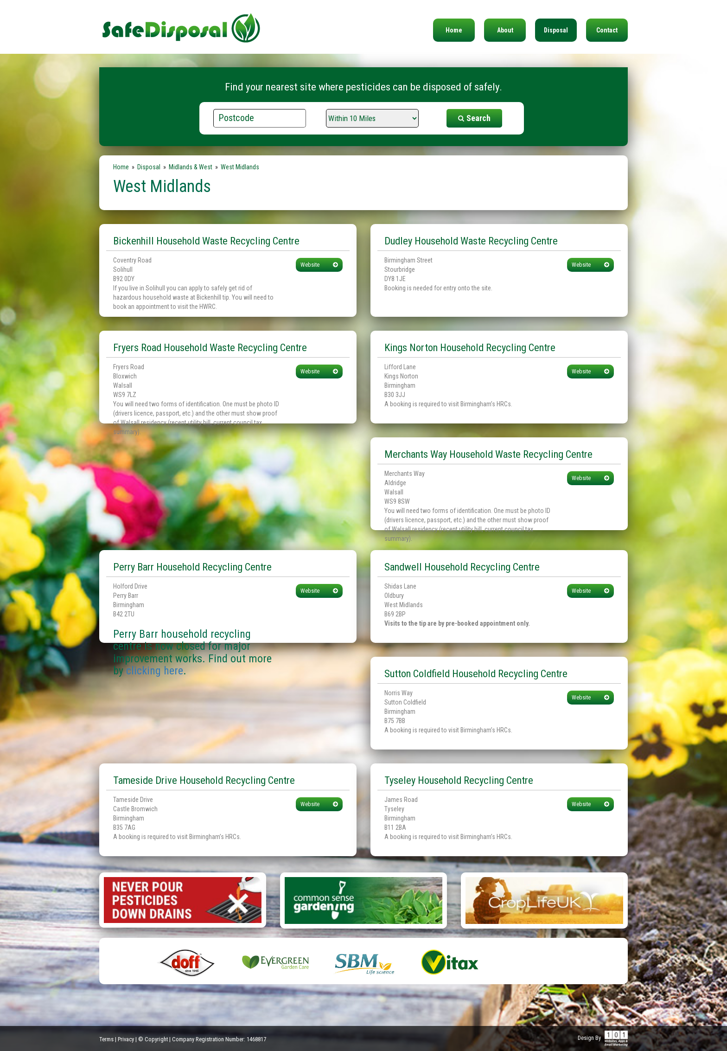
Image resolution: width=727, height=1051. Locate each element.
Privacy (126, 1039)
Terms (106, 1039)
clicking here (154, 670)
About (505, 30)
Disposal (556, 30)
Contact (607, 30)
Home (454, 30)
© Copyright (153, 1039)
